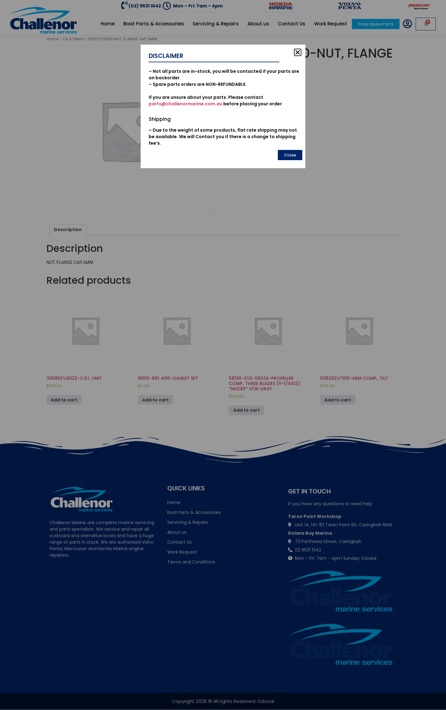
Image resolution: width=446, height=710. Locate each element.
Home (108, 23)
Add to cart (264, 97)
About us (258, 23)
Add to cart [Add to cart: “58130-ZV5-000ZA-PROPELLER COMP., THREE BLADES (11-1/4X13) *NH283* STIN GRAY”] (246, 410)
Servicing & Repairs (216, 23)
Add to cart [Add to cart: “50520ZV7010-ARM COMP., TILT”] (338, 400)
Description (68, 229)
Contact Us (291, 23)
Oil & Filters (73, 39)
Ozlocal (265, 701)
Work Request (330, 23)
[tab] (67, 229)
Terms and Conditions (191, 562)
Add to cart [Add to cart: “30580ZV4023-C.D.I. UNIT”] (64, 400)
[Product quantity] (239, 99)
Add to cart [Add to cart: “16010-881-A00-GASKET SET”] (155, 400)
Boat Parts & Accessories (153, 23)
